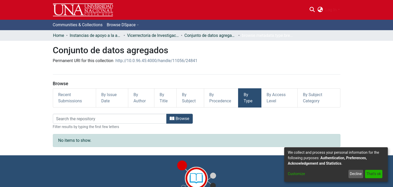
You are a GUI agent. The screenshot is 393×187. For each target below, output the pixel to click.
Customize (296, 174)
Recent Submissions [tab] (70, 97)
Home (58, 35)
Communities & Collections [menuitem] (78, 24)
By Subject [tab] (189, 97)
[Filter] (110, 119)
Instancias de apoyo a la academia (96, 35)
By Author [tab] (139, 97)
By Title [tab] (164, 97)
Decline (356, 174)
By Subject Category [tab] (312, 97)
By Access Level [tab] (276, 97)
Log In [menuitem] (331, 9)
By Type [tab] (248, 97)
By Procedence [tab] (220, 97)
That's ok (373, 174)
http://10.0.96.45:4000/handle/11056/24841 (157, 60)
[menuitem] (320, 10)
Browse (179, 118)
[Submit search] (312, 10)
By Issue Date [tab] (109, 97)
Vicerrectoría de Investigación (153, 35)
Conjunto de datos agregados (210, 35)
